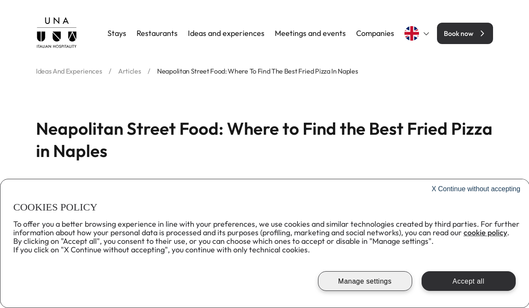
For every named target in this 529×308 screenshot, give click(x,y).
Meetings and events (310, 33)
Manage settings (365, 281)
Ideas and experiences (226, 33)
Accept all (468, 281)
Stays (116, 33)
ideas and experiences (69, 71)
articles (129, 71)
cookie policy (485, 232)
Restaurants (157, 33)
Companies (375, 33)
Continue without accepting (475, 188)
